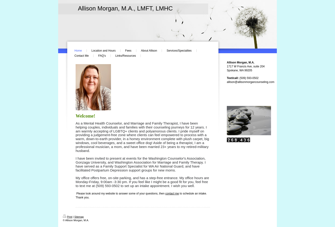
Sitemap (79, 216)
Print (67, 216)
